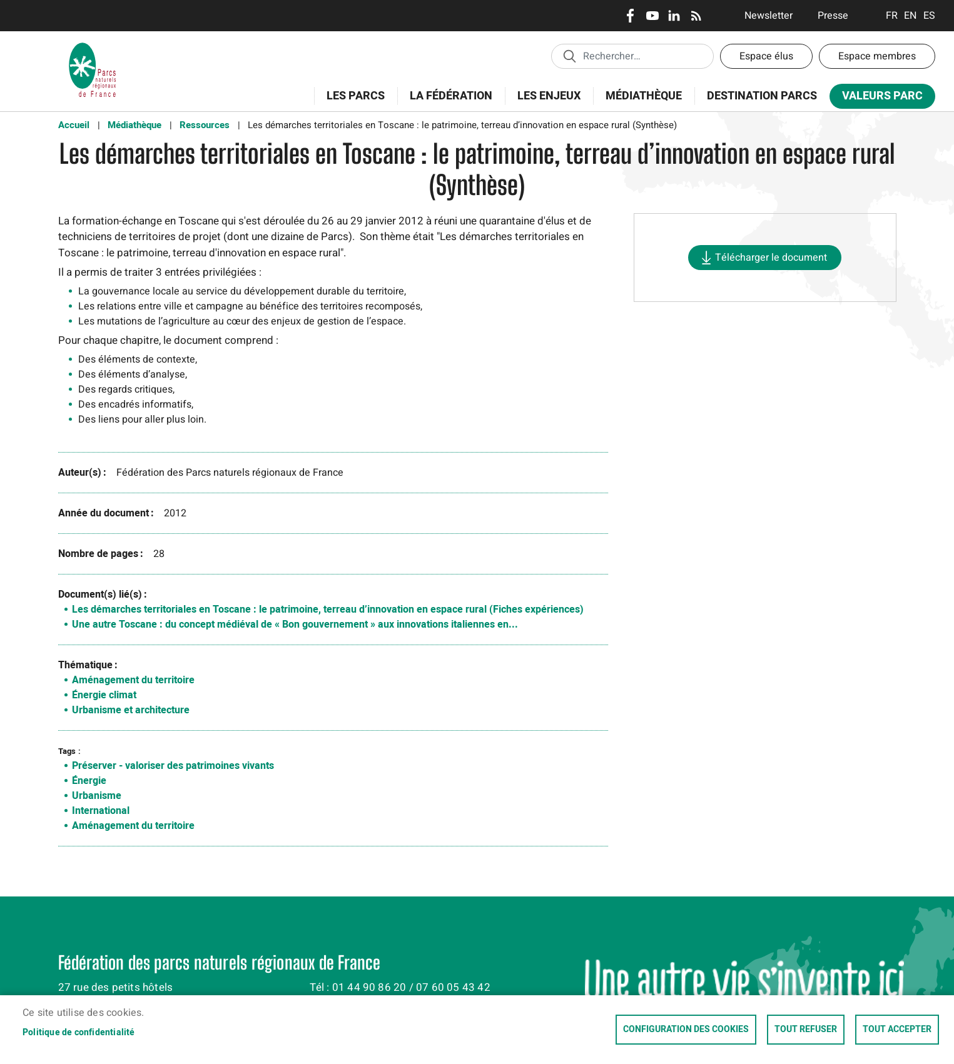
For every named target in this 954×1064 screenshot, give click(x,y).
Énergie (89, 780)
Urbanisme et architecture (131, 710)
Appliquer (569, 55)
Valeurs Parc (878, 98)
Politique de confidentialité (79, 1032)
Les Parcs (351, 103)
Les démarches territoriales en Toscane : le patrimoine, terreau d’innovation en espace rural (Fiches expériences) (328, 609)
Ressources (205, 125)
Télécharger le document (771, 257)
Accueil (73, 125)
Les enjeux (545, 103)
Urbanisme (96, 795)
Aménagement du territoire (133, 680)
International (100, 810)
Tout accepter (897, 1029)
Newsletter (768, 15)
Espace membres (877, 56)
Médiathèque (644, 96)
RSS (696, 15)
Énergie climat (104, 695)
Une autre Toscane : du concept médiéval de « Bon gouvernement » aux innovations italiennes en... (295, 624)
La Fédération (447, 103)
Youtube (652, 15)
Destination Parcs (762, 96)
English (910, 16)
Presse (833, 15)
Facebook (630, 15)
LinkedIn (674, 15)
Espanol (929, 16)
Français (892, 16)
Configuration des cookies (686, 1029)
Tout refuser (805, 1029)
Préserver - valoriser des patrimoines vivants (173, 765)
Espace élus (766, 56)
